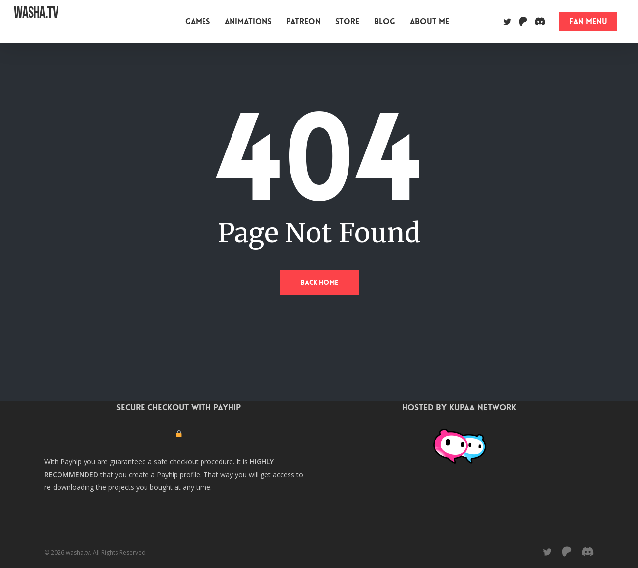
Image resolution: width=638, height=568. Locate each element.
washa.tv (36, 22)
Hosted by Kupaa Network (459, 407)
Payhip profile (178, 474)
